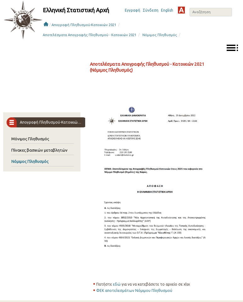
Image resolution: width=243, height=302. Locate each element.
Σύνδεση (150, 10)
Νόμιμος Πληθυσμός (159, 35)
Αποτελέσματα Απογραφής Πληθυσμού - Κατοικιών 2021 (89, 35)
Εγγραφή (132, 10)
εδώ (117, 284)
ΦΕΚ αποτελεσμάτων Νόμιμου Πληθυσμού (134, 290)
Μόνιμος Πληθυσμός (30, 139)
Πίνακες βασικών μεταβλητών (39, 150)
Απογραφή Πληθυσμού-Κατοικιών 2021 (84, 25)
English (167, 10)
